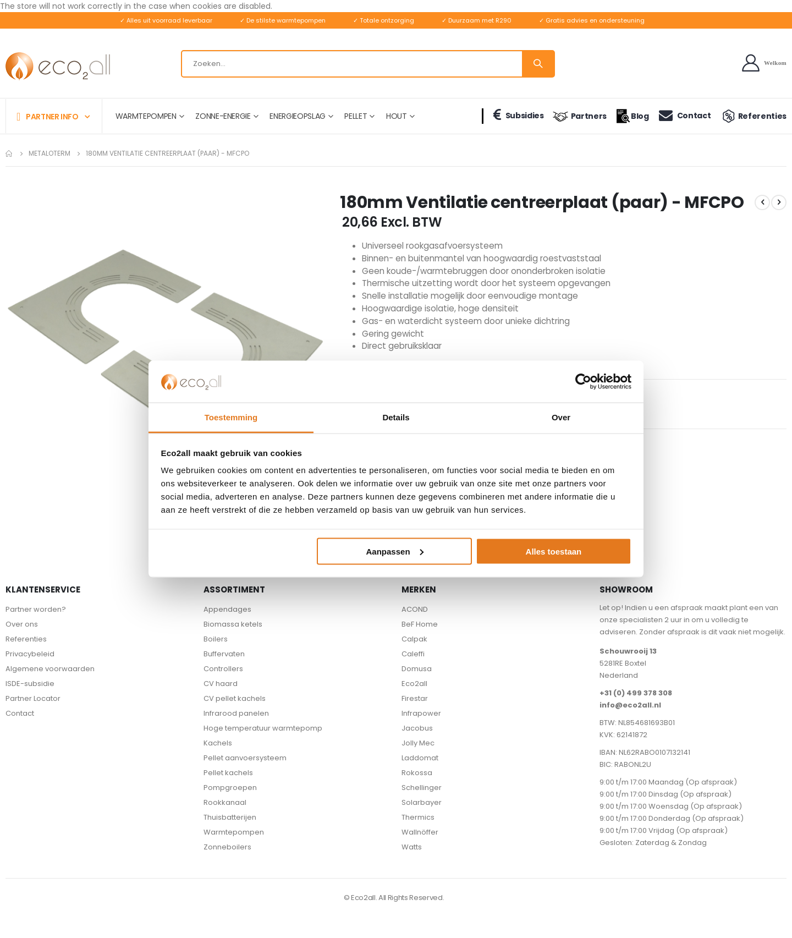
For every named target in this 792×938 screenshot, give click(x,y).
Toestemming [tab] (231, 417)
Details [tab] (395, 417)
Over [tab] (561, 417)
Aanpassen (395, 551)
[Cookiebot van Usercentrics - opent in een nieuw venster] (583, 381)
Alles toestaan (554, 551)
